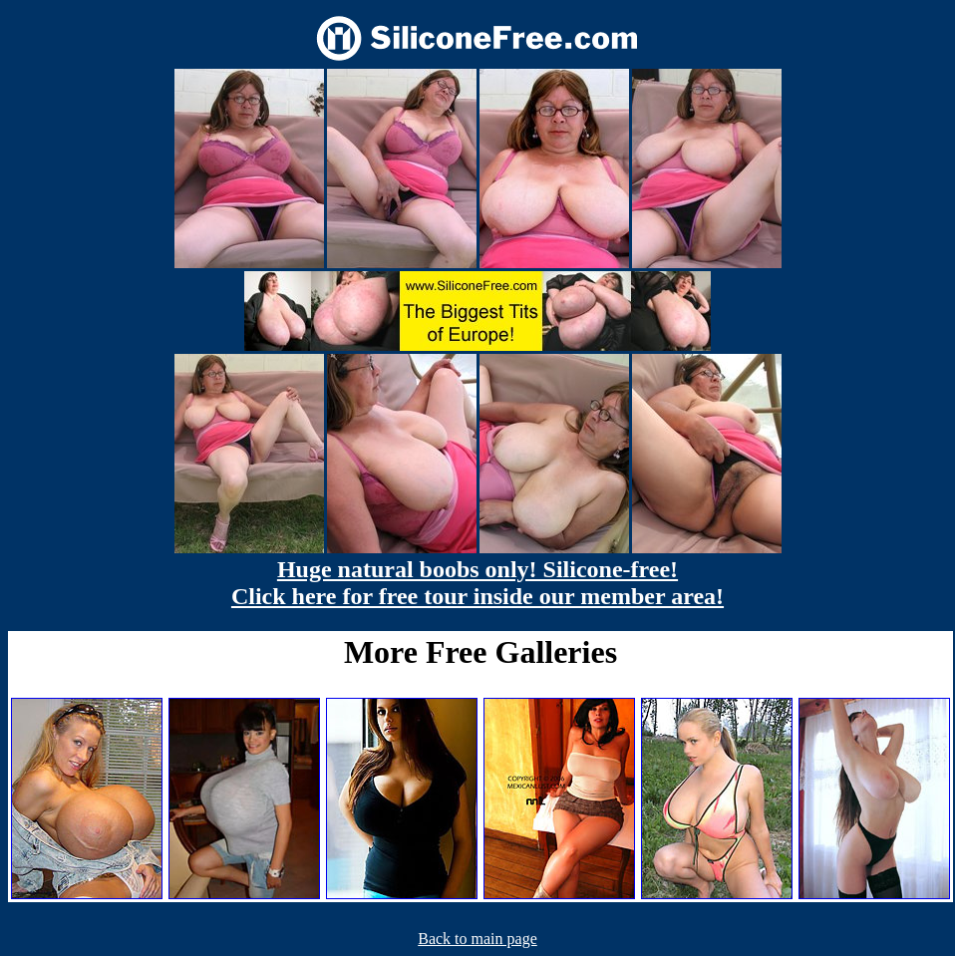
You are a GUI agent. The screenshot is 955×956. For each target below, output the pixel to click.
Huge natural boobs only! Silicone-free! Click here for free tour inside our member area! (477, 582)
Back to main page (477, 938)
